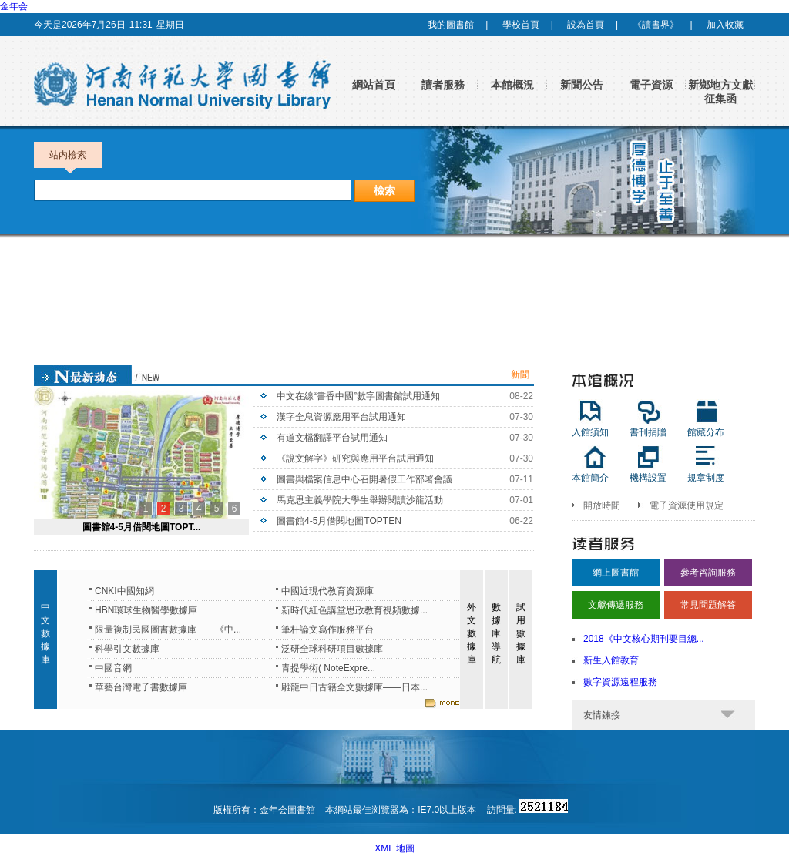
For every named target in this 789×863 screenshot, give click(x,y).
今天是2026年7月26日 (80, 24)
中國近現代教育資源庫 (327, 591)
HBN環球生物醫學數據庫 (146, 610)
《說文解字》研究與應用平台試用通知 (355, 458)
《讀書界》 (656, 24)
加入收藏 (725, 24)
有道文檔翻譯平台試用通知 (332, 437)
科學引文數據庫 (127, 648)
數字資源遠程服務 (620, 682)
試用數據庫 (520, 633)
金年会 (14, 6)
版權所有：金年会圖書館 (264, 809)
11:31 (141, 24)
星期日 (170, 24)
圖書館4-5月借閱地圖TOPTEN (339, 520)
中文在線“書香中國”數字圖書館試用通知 (358, 396)
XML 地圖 (394, 848)
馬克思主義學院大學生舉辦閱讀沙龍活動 (360, 500)
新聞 (520, 374)
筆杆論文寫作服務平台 (327, 629)
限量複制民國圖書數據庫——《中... (168, 629)
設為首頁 (585, 24)
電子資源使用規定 (687, 505)
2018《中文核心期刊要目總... (643, 638)
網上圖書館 (616, 572)
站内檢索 (67, 158)
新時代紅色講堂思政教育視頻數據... (354, 610)
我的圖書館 (451, 24)
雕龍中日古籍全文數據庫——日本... (354, 687)
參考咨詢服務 (708, 572)
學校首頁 (520, 24)
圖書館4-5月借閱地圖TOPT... (141, 527)
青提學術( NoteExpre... (328, 668)
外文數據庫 (471, 633)
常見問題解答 (708, 604)
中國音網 (113, 668)
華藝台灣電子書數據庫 (141, 687)
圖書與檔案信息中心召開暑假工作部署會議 (364, 479)
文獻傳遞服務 (615, 604)
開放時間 (601, 505)
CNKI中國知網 (124, 591)
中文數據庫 (45, 633)
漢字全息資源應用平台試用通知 (341, 416)
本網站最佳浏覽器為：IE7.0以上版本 (401, 809)
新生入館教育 (611, 660)
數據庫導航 (496, 633)
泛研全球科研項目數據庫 (332, 648)
